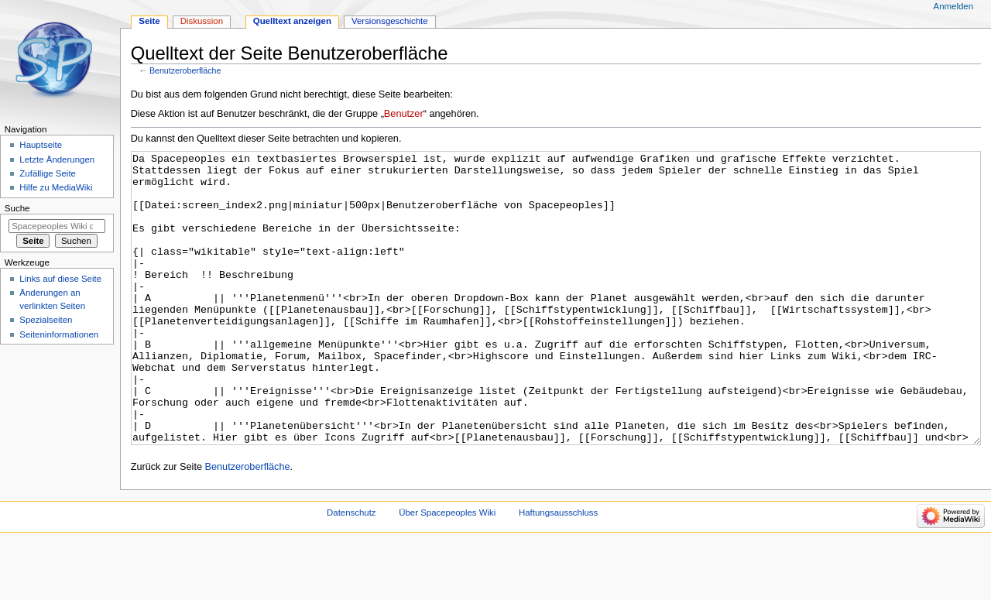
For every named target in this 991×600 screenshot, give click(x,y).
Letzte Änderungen (56, 159)
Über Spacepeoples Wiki (447, 570)
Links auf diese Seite (60, 278)
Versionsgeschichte (389, 21)
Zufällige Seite (47, 173)
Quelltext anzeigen (292, 21)
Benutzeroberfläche (185, 70)
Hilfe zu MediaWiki (55, 187)
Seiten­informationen (58, 334)
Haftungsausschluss (558, 570)
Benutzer (403, 113)
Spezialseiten (45, 319)
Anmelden (954, 6)
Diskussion (201, 21)
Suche (17, 208)
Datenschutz (351, 570)
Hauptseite (40, 144)
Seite (149, 21)
